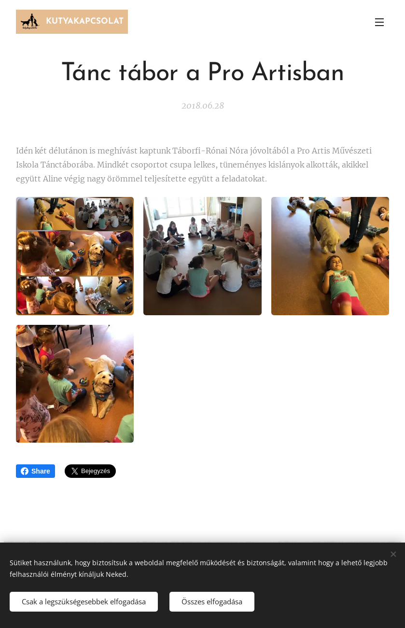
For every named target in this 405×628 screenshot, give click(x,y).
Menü (379, 22)
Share (35, 471)
